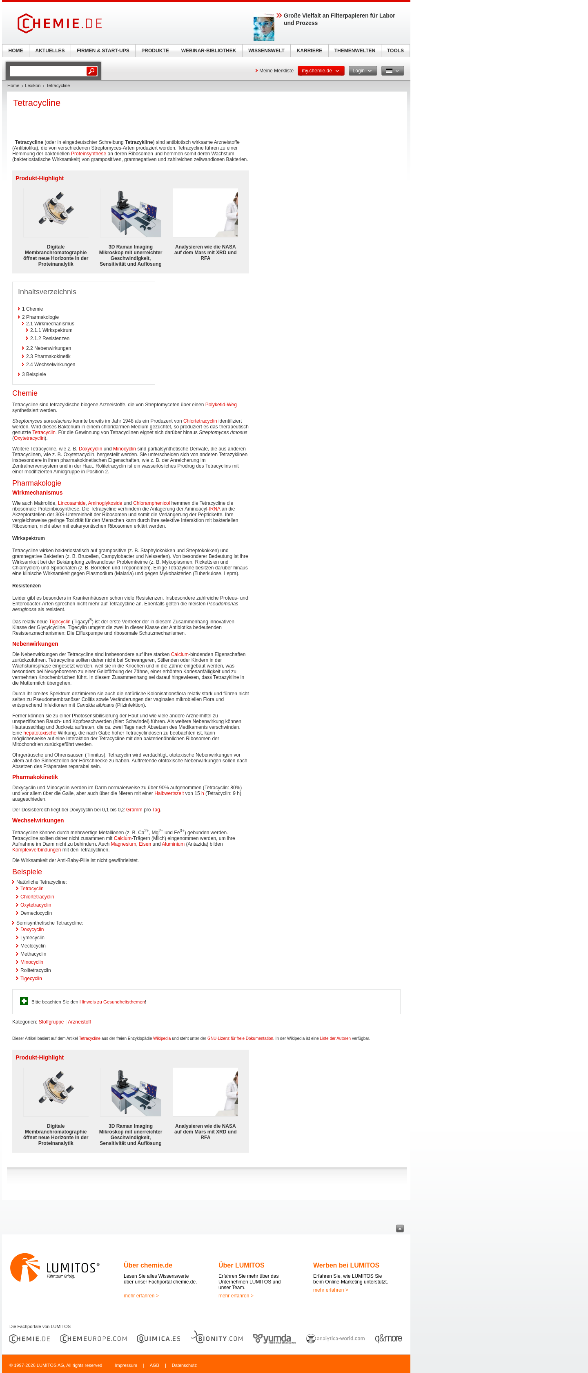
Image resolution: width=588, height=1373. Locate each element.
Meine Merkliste (276, 71)
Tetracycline (89, 1038)
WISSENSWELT (266, 51)
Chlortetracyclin (200, 421)
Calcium (180, 654)
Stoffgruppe (51, 1022)
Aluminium (173, 844)
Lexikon (32, 85)
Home (13, 85)
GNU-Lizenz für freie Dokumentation (240, 1038)
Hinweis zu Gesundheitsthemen (112, 1001)
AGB (154, 1365)
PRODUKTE (155, 51)
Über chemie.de (148, 1265)
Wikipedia (162, 1038)
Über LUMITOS (241, 1265)
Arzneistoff (79, 1022)
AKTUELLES (50, 51)
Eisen (145, 844)
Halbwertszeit (169, 793)
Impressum (126, 1365)
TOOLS (395, 51)
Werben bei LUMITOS (346, 1265)
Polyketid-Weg (221, 405)
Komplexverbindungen (36, 850)
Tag (156, 810)
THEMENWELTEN (354, 51)
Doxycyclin (90, 449)
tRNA (214, 509)
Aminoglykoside (105, 503)
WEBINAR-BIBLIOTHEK (208, 51)
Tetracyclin (44, 432)
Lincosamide (71, 503)
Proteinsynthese (88, 154)
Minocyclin (124, 449)
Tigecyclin (60, 622)
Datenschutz (184, 1365)
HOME (16, 51)
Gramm (134, 810)
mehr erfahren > (141, 1296)
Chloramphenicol (151, 503)
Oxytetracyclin (29, 438)
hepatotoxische (39, 733)
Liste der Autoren (335, 1038)
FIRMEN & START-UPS (103, 51)
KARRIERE (310, 51)
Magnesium (123, 844)
